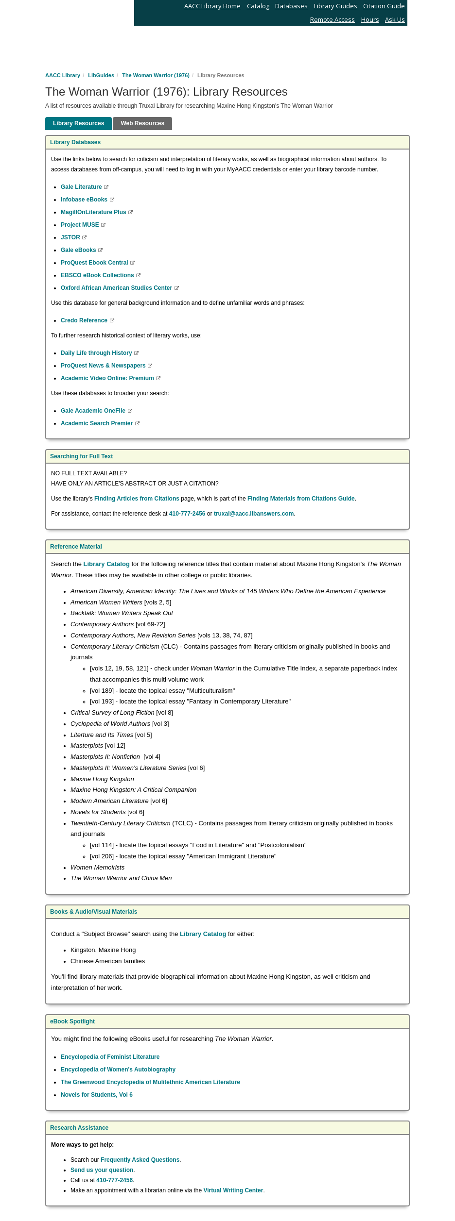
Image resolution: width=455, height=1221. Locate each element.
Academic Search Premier (97, 423)
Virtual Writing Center (233, 1190)
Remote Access (332, 19)
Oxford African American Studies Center (117, 287)
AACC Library (62, 75)
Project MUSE (81, 224)
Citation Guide (384, 5)
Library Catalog (107, 564)
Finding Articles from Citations (136, 498)
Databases (291, 5)
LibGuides (101, 75)
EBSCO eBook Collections (98, 275)
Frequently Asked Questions (140, 1159)
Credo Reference (85, 320)
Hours (370, 19)
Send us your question (101, 1170)
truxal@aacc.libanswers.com (254, 513)
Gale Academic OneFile (94, 410)
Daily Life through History (97, 353)
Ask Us (395, 19)
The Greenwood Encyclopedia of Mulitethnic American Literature (150, 1082)
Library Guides (335, 5)
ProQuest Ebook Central (95, 262)
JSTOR (71, 237)
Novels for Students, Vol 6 (97, 1094)
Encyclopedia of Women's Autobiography (118, 1069)
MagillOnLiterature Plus (94, 212)
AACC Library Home (212, 5)
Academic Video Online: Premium (108, 378)
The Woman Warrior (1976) (156, 75)
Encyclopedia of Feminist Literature (110, 1057)
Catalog (258, 5)
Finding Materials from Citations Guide (301, 498)
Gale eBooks (79, 250)
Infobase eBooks (85, 199)
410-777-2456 (187, 513)
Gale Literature (82, 187)
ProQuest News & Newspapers (104, 365)
